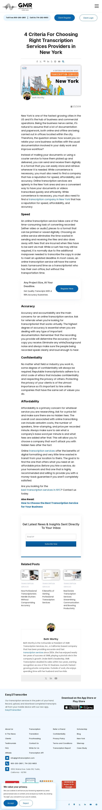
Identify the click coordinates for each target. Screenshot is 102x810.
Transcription (34, 729)
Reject (26, 803)
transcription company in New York (49, 199)
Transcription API (36, 753)
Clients (8, 738)
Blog (79, 734)
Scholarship (82, 729)
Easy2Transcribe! (13, 710)
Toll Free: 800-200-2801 (15, 18)
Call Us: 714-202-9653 (38, 18)
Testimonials (10, 743)
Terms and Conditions (62, 743)
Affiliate (8, 753)
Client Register (64, 18)
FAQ (7, 748)
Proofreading (35, 738)
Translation (34, 734)
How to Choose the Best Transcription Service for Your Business (49, 504)
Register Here (67, 288)
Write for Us (34, 748)
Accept (11, 803)
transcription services (42, 450)
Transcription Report (62, 748)
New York (81, 738)
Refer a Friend (59, 729)
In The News (10, 734)
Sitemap (80, 743)
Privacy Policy (59, 738)
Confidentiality (59, 734)
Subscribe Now (51, 544)
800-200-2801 (17, 763)
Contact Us (34, 743)
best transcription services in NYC (41, 490)
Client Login (89, 18)
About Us (9, 729)
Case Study (82, 748)
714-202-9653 (31, 763)
